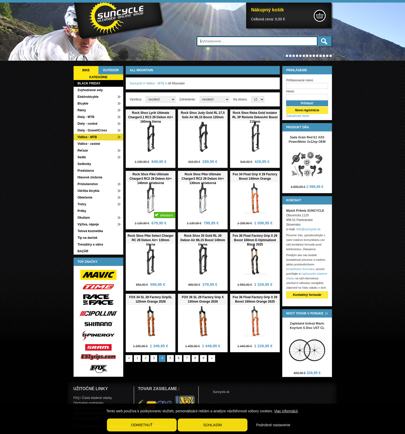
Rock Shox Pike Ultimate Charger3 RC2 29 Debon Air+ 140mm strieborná (150, 178)
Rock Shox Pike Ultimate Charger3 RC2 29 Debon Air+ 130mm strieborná (203, 178)
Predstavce (85, 170)
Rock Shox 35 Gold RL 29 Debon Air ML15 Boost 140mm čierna (203, 240)
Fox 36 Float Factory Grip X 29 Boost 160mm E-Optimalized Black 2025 (255, 240)
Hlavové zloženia (89, 177)
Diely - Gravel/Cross (92, 130)
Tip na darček (87, 238)
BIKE (86, 70)
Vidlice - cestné (88, 144)
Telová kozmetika (90, 231)
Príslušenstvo (87, 184)
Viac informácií (286, 411)
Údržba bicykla (88, 191)
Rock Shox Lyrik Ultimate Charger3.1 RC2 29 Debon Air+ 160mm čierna (150, 117)
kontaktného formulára (300, 269)
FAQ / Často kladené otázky (92, 398)
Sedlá (81, 157)
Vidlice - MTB (87, 137)
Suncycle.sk (221, 392)
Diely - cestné (87, 123)
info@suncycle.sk (308, 229)
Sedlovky (84, 164)
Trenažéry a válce (90, 244)
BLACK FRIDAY (88, 83)
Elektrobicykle (87, 97)
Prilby (81, 211)
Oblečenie (84, 197)
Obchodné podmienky (88, 403)
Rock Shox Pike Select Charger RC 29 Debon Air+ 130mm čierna (151, 240)
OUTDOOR (111, 70)
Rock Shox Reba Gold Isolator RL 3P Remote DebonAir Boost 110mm (255, 117)
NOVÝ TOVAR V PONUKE (304, 313)
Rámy (81, 110)
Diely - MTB (85, 117)
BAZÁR (82, 251)
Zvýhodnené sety (90, 90)
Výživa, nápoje (88, 224)
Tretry (81, 204)
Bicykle (82, 103)
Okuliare (83, 217)
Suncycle (136, 83)
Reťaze (82, 150)
